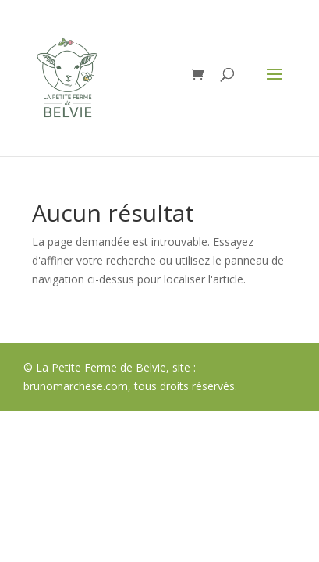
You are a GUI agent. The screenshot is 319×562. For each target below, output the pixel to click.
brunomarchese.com (75, 386)
